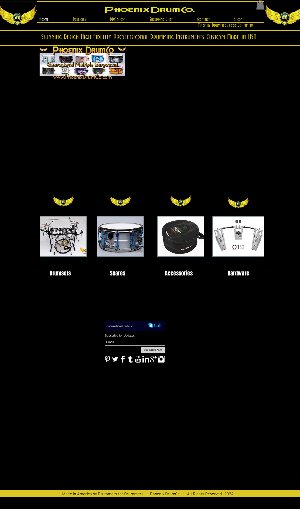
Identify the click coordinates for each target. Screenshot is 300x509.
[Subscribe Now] (153, 350)
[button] (260, 5)
